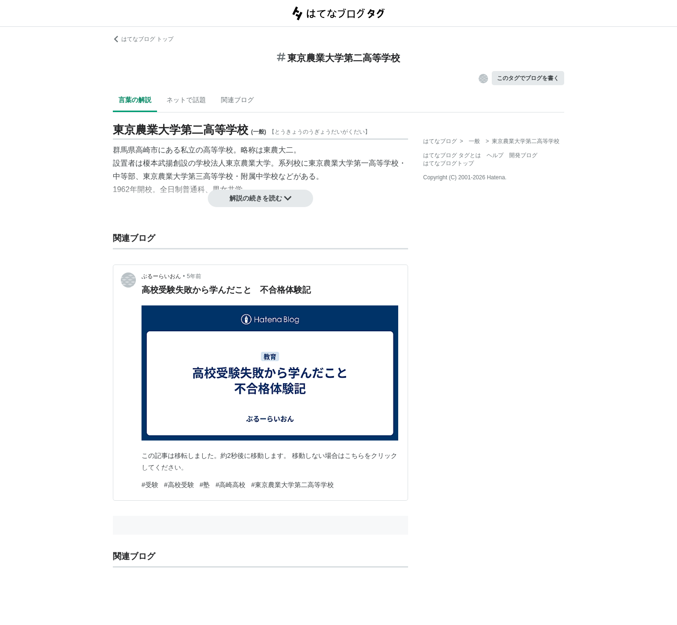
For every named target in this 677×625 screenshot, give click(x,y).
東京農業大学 (248, 163)
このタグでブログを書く (528, 78)
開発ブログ (523, 155)
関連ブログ (237, 100)
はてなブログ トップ (143, 39)
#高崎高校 (230, 485)
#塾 (205, 485)
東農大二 (278, 150)
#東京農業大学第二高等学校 (292, 485)
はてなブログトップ (448, 163)
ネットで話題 (186, 100)
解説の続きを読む (260, 198)
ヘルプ (495, 155)
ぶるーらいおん (161, 276)
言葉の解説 (134, 100)
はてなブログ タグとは (452, 155)
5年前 (194, 276)
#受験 (150, 485)
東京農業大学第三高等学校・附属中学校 (210, 176)
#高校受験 (179, 485)
